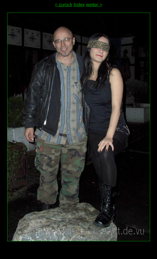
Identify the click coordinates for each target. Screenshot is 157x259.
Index (79, 4)
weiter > (94, 4)
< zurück (63, 4)
